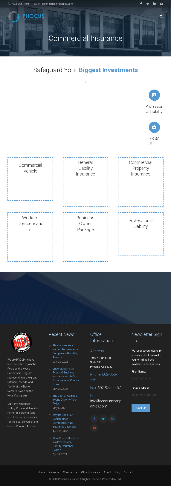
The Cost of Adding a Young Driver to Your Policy (65, 399)
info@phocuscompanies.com (55, 3)
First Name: (139, 371)
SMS (119, 479)
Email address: (141, 388)
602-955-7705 (20, 3)
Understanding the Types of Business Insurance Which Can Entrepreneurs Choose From (66, 376)
